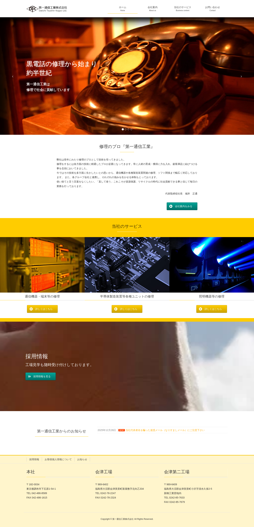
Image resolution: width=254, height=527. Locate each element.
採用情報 (34, 459)
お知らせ (82, 459)
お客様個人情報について (58, 459)
